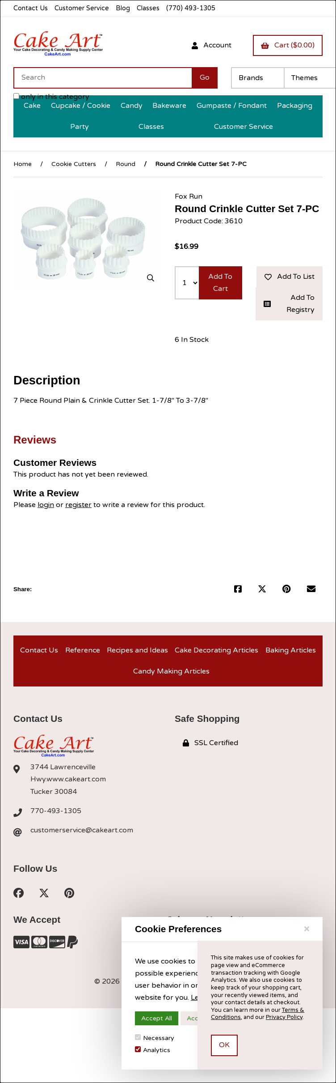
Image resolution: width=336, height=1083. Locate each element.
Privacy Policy (284, 1017)
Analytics (152, 1050)
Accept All (156, 1018)
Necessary (154, 1038)
